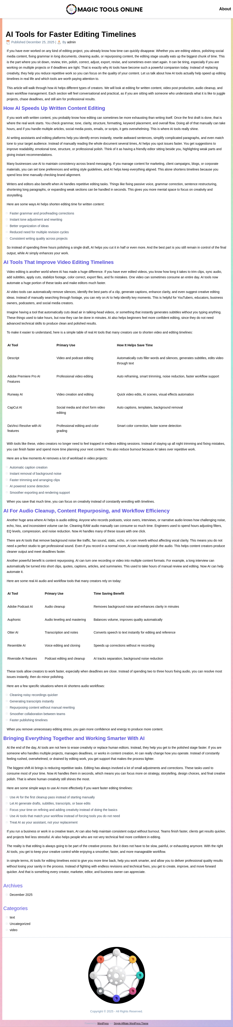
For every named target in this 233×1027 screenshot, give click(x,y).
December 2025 (21, 895)
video (13, 930)
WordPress (103, 1023)
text (12, 917)
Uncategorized (20, 924)
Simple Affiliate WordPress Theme (131, 1023)
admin (71, 42)
